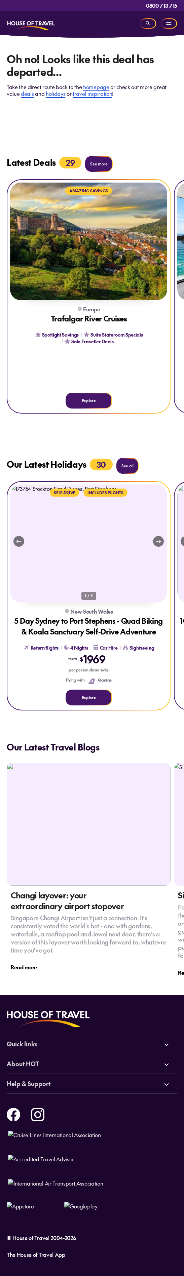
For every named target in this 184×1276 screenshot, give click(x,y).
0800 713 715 (161, 5)
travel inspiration (92, 93)
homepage (96, 86)
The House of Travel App (36, 1254)
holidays (55, 93)
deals (27, 93)
